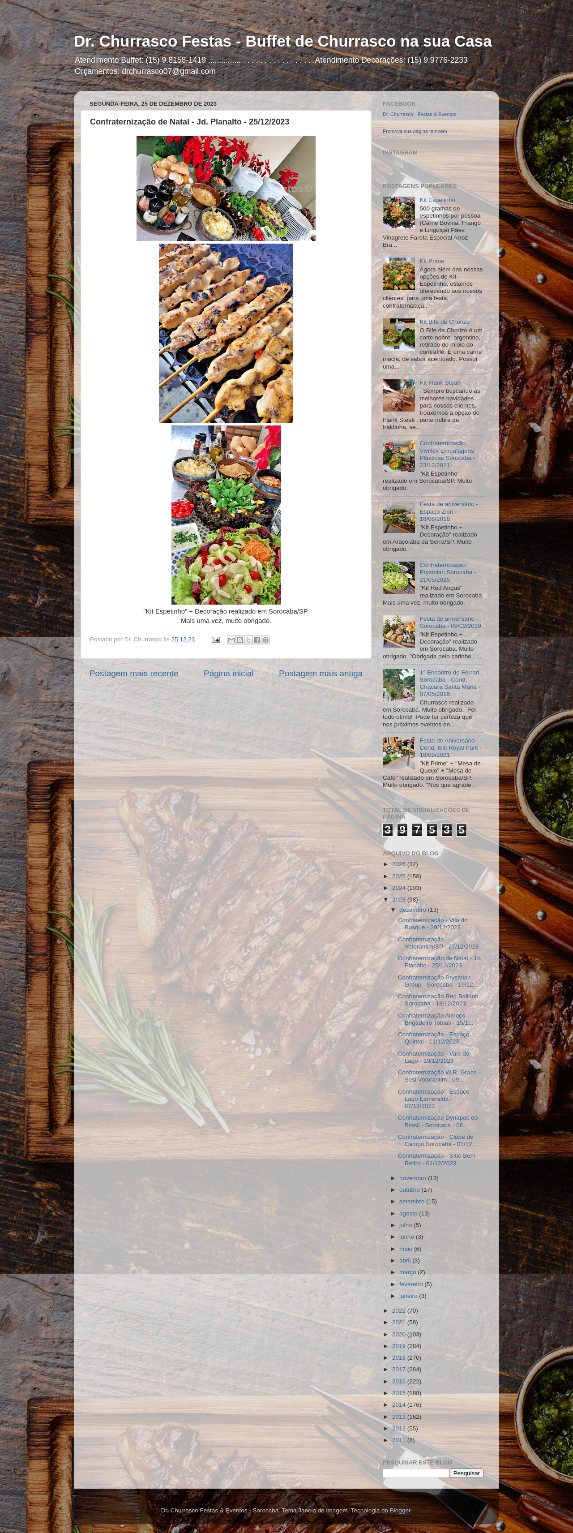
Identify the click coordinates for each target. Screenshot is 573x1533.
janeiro (409, 1296)
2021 (399, 1322)
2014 (399, 1404)
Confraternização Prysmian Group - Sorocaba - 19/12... (438, 981)
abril (405, 1260)
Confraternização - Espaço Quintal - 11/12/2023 (434, 1038)
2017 (399, 1369)
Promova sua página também (415, 131)
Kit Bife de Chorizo (444, 321)
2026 (399, 864)
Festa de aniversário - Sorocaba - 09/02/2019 (450, 622)
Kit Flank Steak (439, 382)
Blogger (400, 1510)
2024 (399, 888)
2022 (399, 1310)
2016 (399, 1381)
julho (406, 1225)
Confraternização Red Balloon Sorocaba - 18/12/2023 (438, 1000)
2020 (399, 1334)
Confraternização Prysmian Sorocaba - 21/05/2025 (447, 572)
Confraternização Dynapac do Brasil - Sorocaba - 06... (438, 1121)
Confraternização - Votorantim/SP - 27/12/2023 (438, 943)
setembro (412, 1201)
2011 (399, 1440)
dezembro (413, 909)
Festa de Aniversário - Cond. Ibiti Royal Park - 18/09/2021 (450, 747)
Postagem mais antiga (321, 673)
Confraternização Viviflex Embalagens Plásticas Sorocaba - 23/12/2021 (447, 454)
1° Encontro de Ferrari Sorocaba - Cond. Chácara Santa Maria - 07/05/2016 (449, 683)
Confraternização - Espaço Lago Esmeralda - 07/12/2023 (434, 1098)
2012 (399, 1428)
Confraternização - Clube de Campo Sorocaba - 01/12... (437, 1140)
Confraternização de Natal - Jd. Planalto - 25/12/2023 (440, 962)
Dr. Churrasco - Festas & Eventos (419, 114)
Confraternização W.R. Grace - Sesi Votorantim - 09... (439, 1076)
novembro (413, 1178)
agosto (409, 1213)
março (408, 1272)
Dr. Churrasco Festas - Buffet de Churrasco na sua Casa (283, 41)
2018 (399, 1357)
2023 (399, 899)
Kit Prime (431, 261)
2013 (399, 1416)
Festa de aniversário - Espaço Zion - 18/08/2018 (448, 511)
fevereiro (411, 1284)
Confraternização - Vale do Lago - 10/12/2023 (434, 1057)
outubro (410, 1189)
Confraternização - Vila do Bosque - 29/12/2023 (433, 924)
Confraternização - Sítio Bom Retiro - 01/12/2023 (436, 1159)
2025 (399, 876)
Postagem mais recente (134, 673)
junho (407, 1236)
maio (406, 1248)
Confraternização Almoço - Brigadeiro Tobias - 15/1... (436, 1019)
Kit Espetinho (437, 200)
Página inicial (228, 673)
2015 (399, 1393)
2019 (399, 1346)
